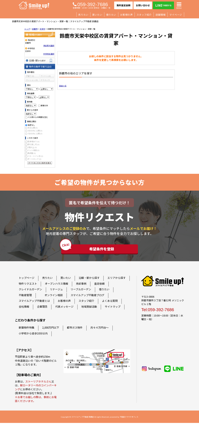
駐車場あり (33, 141)
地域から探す (39, 34)
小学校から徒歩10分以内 (33, 334)
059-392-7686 (90, 4)
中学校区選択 (48, 54)
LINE (163, 5)
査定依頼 (99, 284)
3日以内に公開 (35, 130)
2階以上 (32, 147)
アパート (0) (46, 76)
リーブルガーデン (81, 290)
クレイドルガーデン (30, 290)
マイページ (175, 14)
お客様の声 (126, 14)
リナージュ (56, 290)
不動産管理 (25, 296)
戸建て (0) (30, 76)
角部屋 (32, 153)
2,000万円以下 (50, 329)
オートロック (34, 159)
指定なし (31, 125)
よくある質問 (110, 302)
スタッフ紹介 (144, 14)
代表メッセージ (64, 307)
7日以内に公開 (35, 133)
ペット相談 (33, 150)
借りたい (111, 14)
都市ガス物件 (75, 329)
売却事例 (81, 284)
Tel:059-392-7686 (157, 310)
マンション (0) (32, 80)
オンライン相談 (53, 296)
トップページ (26, 279)
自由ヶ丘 (62, 85)
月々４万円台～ (99, 329)
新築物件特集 (26, 329)
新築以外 (44, 105)
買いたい (97, 14)
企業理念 (42, 307)
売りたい (83, 14)
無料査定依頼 (123, 5)
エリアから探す (116, 279)
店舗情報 (161, 14)
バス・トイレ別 (35, 156)
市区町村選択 (48, 45)
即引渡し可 (33, 144)
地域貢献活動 (89, 307)
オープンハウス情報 (56, 284)
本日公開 (33, 127)
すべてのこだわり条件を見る (39, 162)
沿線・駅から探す (39, 60)
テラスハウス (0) (45, 80)
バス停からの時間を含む (38, 117)
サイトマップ (112, 307)
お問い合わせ (143, 5)
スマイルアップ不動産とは (34, 302)
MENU (179, 5)
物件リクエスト (28, 284)
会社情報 (24, 307)
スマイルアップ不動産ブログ (87, 296)
